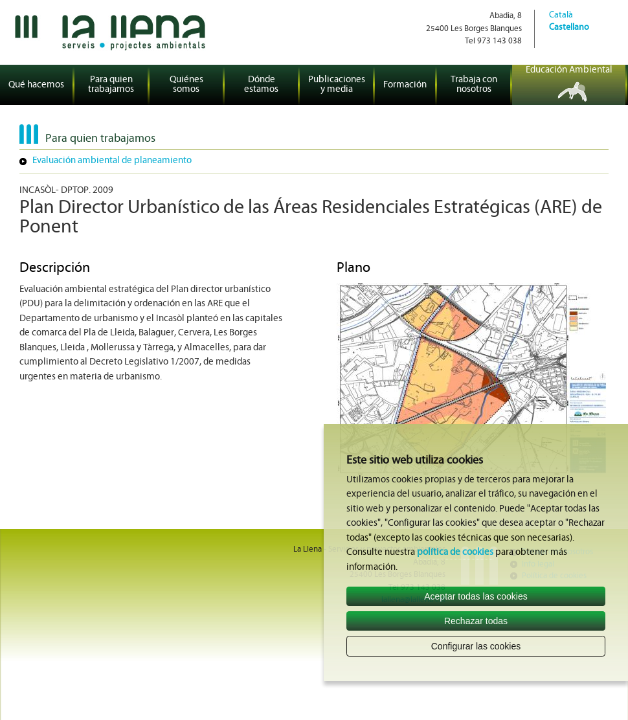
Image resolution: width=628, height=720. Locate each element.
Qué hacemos (36, 85)
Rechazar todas (476, 621)
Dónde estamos (261, 85)
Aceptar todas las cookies (476, 596)
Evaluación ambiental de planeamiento (112, 161)
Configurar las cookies (476, 646)
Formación (405, 85)
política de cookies (455, 552)
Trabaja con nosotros (474, 85)
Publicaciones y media (336, 85)
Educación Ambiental (569, 70)
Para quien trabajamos (111, 85)
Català (561, 15)
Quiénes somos (186, 85)
